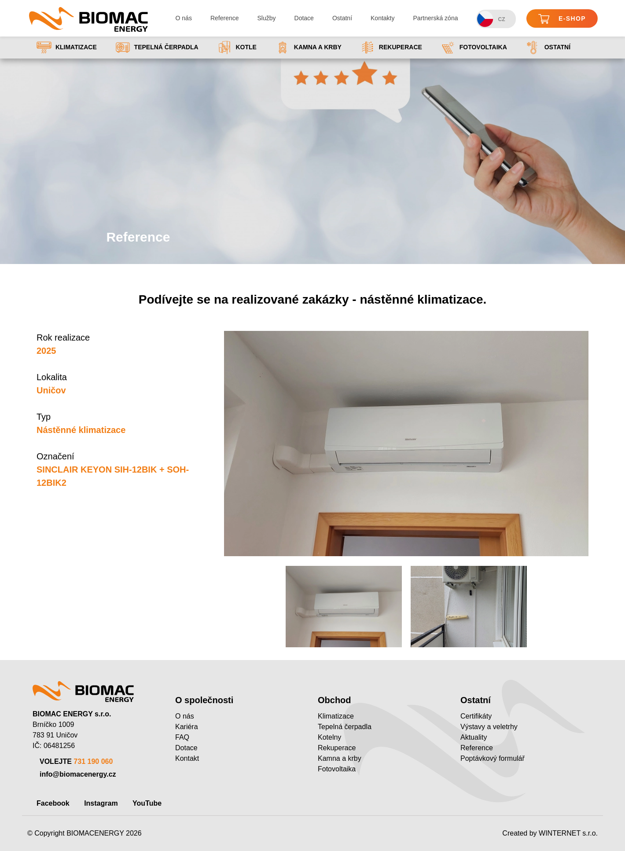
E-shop (562, 19)
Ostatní (342, 18)
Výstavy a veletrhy (489, 726)
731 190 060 (93, 761)
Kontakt (187, 758)
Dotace (304, 18)
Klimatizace (67, 47)
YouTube (147, 803)
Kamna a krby (308, 47)
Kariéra (186, 726)
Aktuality (473, 737)
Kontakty (382, 18)
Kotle (237, 47)
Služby (266, 18)
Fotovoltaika (474, 47)
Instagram (101, 803)
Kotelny (329, 737)
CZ (491, 19)
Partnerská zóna (435, 18)
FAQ (182, 737)
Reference (224, 18)
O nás (184, 18)
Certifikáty (476, 716)
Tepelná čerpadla (157, 47)
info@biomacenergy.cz (78, 774)
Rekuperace (391, 47)
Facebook (53, 803)
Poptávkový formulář (492, 758)
